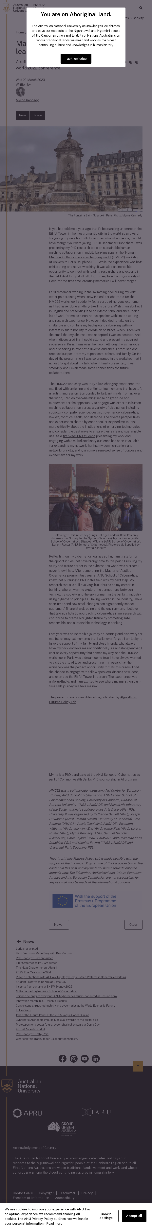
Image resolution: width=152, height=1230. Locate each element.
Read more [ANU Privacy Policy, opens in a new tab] (54, 1223)
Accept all (134, 1216)
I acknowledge (76, 59)
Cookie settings (106, 1216)
